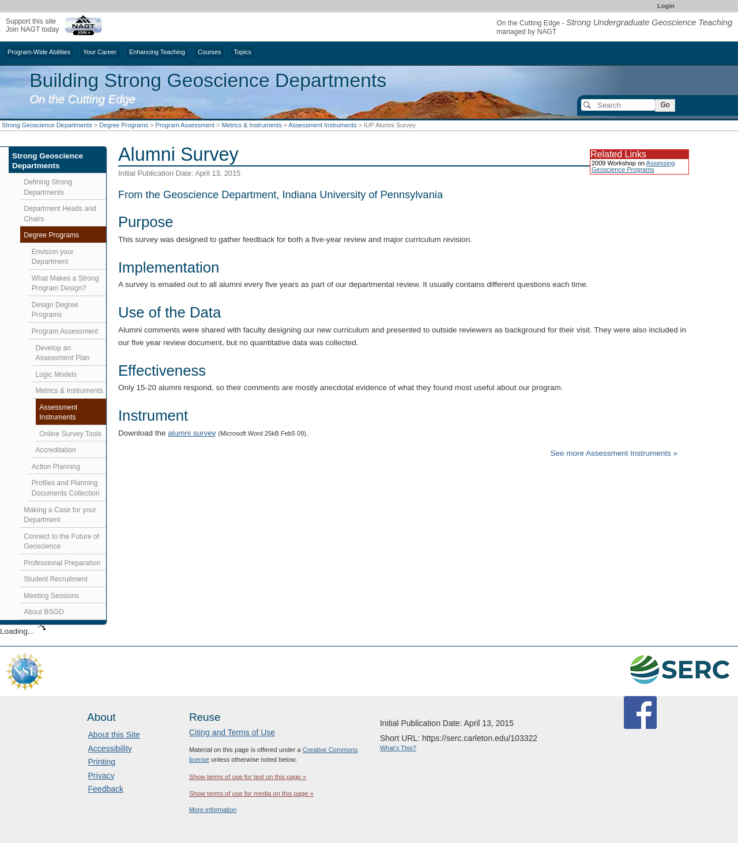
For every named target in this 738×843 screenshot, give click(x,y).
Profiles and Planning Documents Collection (66, 488)
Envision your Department (53, 257)
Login (666, 5)
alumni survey (192, 433)
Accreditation (56, 450)
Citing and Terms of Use (232, 732)
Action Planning (56, 467)
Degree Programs (123, 125)
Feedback (105, 788)
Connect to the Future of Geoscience (61, 541)
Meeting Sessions (51, 596)
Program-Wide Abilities (38, 51)
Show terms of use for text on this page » (247, 776)
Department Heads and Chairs (60, 214)
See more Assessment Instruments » (613, 453)
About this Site (114, 734)
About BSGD (44, 612)
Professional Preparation (62, 563)
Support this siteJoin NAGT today (32, 25)
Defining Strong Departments (48, 187)
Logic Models (56, 375)
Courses (209, 51)
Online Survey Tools (70, 434)
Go (664, 105)
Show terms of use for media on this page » (251, 793)
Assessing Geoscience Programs (633, 166)
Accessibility (110, 748)
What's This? (398, 747)
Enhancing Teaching (157, 51)
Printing (101, 761)
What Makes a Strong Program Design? (65, 283)
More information (213, 809)
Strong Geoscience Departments (47, 125)
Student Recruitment (56, 579)
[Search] (618, 105)
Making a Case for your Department (60, 515)
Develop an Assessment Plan (63, 353)
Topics (242, 51)
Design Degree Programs (55, 310)
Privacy (101, 775)
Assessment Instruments (323, 125)
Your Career (99, 51)
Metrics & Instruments (251, 125)
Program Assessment (184, 125)
